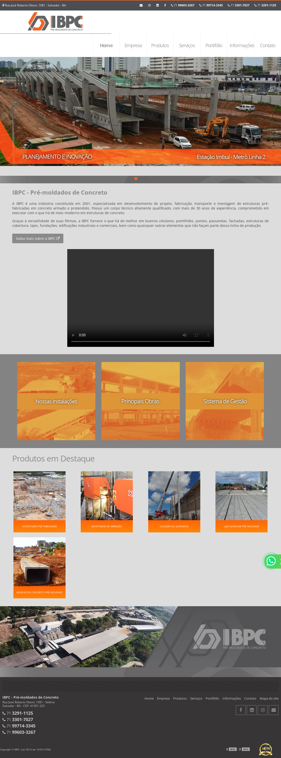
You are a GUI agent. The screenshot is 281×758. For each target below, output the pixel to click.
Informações (242, 45)
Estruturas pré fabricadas (39, 526)
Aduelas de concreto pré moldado (39, 592)
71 (265, 5)
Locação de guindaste (174, 526)
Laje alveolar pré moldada (241, 526)
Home (106, 45)
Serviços (187, 45)
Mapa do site (269, 698)
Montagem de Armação (106, 526)
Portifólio (213, 45)
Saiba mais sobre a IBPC (38, 238)
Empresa (133, 45)
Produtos (160, 45)
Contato (267, 45)
